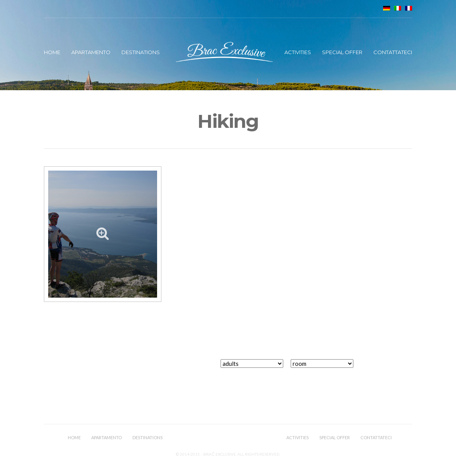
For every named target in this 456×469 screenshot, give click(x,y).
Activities (297, 52)
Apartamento (90, 52)
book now (387, 368)
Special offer (342, 52)
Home (52, 52)
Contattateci (392, 52)
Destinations (140, 52)
